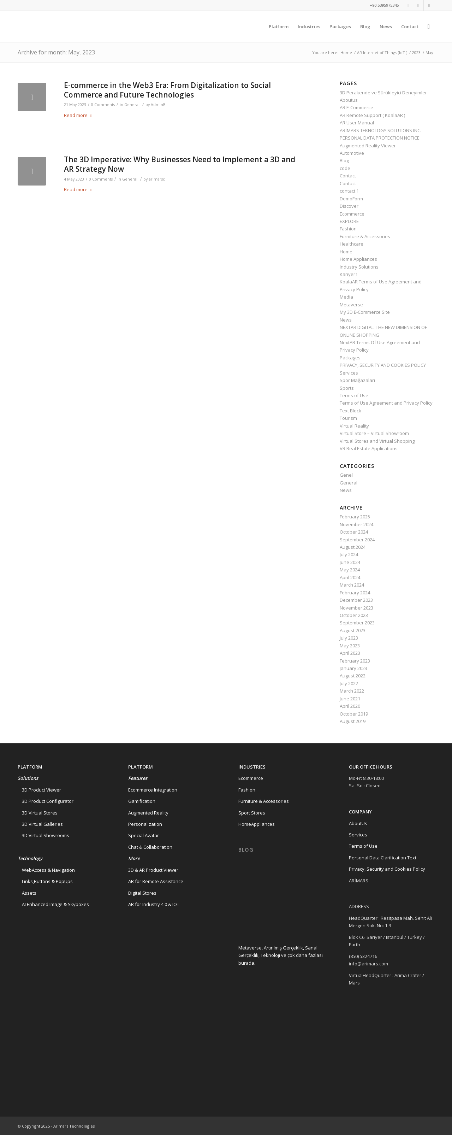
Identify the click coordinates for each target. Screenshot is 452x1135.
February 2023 (355, 661)
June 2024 (350, 562)
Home (346, 52)
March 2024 (352, 585)
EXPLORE (349, 221)
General (131, 104)
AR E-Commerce (356, 107)
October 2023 (354, 615)
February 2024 (355, 592)
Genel (346, 475)
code (345, 168)
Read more (79, 115)
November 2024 (356, 524)
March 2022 (352, 691)
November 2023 (356, 608)
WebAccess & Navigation (46, 870)
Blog (344, 160)
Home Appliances (358, 259)
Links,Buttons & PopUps (45, 881)
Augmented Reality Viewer (368, 145)
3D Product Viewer (39, 790)
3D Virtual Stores (38, 813)
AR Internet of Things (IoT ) (382, 52)
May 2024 (350, 569)
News (346, 320)
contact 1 (349, 191)
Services (349, 373)
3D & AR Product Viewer (153, 870)
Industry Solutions (359, 267)
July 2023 (349, 638)
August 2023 (352, 630)
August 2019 (352, 721)
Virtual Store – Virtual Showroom (374, 433)
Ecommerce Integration (152, 790)
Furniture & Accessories (365, 236)
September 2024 (357, 539)
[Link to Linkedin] (418, 5)
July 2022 (349, 683)
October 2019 (354, 714)
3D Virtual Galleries (40, 824)
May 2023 (350, 645)
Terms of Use (354, 395)
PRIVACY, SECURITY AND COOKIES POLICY (383, 365)
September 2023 (357, 622)
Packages (350, 357)
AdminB (158, 104)
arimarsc (157, 179)
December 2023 (356, 600)
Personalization (145, 824)
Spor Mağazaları (357, 380)
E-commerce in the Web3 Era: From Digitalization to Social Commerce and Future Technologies (167, 90)
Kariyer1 (349, 274)
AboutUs (358, 823)
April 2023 (350, 653)
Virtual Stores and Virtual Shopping (377, 441)
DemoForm (351, 198)
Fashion (348, 228)
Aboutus (349, 100)
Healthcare (351, 244)
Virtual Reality (354, 426)
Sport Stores (251, 813)
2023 (416, 52)
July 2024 (349, 554)
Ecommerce (352, 214)
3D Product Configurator (45, 801)
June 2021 (350, 698)
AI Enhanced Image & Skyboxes (53, 904)
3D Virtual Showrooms (43, 835)
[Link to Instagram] (429, 5)
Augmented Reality (148, 813)
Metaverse (351, 304)
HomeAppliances (256, 824)
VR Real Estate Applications (369, 448)
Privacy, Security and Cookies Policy (387, 869)
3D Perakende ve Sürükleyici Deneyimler (383, 92)
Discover (349, 206)
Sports (347, 388)
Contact (348, 175)
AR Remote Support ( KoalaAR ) (372, 115)
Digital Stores (142, 893)
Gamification (141, 801)
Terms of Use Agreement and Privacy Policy (386, 403)
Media (346, 297)
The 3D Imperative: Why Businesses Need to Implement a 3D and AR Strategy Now (179, 164)
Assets (27, 893)
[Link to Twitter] (408, 5)
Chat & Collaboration (150, 847)
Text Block (350, 410)
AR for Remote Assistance (155, 881)
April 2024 (350, 577)
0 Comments (103, 104)
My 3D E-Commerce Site (365, 312)
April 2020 (350, 706)
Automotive (352, 153)
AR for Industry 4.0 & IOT (153, 904)
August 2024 (352, 547)
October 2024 (354, 532)
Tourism (348, 418)
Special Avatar (143, 835)
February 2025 (355, 516)
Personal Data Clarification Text (383, 857)
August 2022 (352, 675)
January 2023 (353, 668)
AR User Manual (357, 122)
